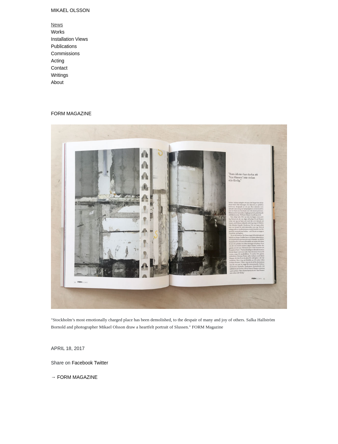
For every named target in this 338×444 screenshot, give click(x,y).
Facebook (82, 362)
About (57, 82)
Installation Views (69, 39)
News (57, 24)
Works (57, 32)
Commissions (65, 53)
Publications (64, 46)
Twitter (101, 362)
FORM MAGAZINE (71, 113)
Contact (59, 68)
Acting (57, 60)
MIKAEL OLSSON (70, 10)
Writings (59, 75)
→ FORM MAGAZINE (74, 377)
